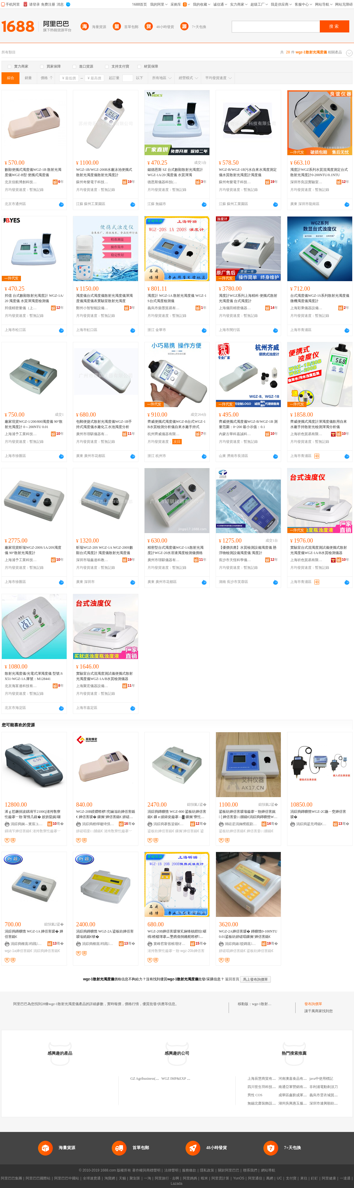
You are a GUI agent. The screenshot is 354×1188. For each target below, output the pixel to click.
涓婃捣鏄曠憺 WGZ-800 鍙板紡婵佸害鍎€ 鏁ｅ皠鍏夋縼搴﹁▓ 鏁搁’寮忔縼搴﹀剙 (177, 815)
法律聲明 (171, 1170)
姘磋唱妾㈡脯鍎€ (89, 831)
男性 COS (255, 1095)
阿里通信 (255, 1178)
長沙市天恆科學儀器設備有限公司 (235, 560)
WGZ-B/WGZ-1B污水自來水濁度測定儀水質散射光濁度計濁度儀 (248, 172)
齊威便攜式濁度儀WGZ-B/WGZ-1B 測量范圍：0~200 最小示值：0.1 (248, 424)
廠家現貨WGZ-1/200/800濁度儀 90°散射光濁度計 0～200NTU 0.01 (34, 424)
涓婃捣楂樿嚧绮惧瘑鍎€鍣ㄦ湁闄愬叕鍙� (98, 824)
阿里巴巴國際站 (38, 1178)
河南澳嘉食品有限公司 (296, 1078)
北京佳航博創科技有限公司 (21, 182)
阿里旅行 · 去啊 (167, 1178)
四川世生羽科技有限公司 (267, 1087)
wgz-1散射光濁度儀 (267, 1004)
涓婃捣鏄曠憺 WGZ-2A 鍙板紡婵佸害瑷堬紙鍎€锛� (105, 934)
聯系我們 (250, 1170)
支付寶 (291, 1178)
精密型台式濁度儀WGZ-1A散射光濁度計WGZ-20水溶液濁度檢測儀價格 (176, 550)
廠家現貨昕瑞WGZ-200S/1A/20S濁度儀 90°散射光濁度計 (33, 550)
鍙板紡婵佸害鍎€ (161, 831)
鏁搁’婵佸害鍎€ (187, 831)
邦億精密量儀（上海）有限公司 (21, 308)
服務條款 (189, 1170)
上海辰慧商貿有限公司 (265, 1078)
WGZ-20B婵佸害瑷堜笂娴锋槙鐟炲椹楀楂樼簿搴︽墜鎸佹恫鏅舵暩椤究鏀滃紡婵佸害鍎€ (177, 934)
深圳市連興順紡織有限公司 (330, 1103)
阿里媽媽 (190, 1178)
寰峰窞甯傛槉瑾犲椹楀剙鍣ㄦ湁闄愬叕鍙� (169, 944)
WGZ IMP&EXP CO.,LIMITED (184, 1078)
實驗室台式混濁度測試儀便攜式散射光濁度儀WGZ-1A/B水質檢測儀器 (318, 550)
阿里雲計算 (220, 1178)
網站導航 (268, 1170)
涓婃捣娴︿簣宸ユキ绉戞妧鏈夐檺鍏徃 (27, 824)
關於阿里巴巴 (228, 1170)
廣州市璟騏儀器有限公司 (92, 434)
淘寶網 (109, 1178)
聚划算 (135, 1178)
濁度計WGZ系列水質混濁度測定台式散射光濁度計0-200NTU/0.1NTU (319, 172)
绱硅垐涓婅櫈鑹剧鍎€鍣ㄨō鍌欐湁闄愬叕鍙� (241, 824)
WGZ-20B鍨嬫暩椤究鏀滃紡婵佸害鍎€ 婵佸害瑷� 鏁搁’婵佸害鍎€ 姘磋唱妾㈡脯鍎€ (105, 815)
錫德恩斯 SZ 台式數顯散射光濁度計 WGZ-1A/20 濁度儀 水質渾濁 (175, 172)
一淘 (147, 1178)
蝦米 (204, 1178)
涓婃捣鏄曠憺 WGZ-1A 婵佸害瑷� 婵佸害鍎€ (34, 934)
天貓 (122, 1178)
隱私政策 (207, 1170)
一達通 (345, 1178)
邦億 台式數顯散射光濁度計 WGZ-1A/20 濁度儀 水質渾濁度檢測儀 (34, 298)
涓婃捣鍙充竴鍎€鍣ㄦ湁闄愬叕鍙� (312, 824)
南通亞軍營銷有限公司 (296, 1087)
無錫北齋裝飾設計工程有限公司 (272, 1103)
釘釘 (314, 1178)
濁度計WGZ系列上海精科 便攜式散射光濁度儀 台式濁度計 (248, 298)
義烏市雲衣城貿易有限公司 (330, 1095)
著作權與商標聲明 (146, 1170)
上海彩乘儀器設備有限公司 (306, 308)
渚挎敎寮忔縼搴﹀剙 (163, 951)
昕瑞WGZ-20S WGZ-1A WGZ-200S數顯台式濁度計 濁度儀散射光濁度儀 (104, 550)
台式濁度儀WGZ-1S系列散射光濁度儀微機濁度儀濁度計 (319, 298)
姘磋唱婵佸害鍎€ (232, 951)
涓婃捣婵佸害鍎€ (46, 951)
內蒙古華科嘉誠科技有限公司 (235, 434)
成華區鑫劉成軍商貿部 (296, 1095)
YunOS (238, 1178)
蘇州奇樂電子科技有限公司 (92, 182)
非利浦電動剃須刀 (323, 1087)
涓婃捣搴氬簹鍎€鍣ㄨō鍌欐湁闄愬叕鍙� (169, 824)
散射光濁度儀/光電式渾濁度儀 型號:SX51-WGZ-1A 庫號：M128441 (34, 676)
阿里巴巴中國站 (66, 1178)
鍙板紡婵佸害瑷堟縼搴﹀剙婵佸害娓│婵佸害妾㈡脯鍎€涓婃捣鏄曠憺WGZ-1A (247, 815)
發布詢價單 (313, 1004)
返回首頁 (232, 979)
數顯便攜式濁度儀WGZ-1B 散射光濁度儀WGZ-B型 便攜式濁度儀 (33, 172)
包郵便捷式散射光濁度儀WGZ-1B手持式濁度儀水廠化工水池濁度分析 (104, 424)
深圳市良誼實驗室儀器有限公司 (306, 182)
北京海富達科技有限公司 (21, 686)
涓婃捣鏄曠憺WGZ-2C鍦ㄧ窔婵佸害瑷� (318, 814)
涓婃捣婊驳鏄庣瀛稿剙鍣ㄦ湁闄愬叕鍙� (241, 944)
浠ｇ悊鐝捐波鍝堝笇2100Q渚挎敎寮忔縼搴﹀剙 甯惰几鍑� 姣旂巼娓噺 (33, 814)
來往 (303, 1178)
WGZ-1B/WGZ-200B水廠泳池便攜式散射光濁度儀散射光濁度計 (104, 172)
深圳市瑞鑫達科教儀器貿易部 (92, 560)
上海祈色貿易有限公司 (306, 434)
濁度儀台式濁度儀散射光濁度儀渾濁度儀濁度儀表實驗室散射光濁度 (104, 298)
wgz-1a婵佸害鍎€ (18, 951)
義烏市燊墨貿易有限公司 (164, 308)
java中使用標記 (321, 1078)
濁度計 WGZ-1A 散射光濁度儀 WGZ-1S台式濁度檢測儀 (177, 298)
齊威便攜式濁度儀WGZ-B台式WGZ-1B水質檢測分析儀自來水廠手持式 (177, 424)
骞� (58, 824)
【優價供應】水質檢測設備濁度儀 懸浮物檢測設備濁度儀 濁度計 (247, 550)
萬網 (269, 1178)
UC (279, 1178)
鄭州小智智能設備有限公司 (92, 308)
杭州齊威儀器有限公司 (164, 434)
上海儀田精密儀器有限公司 (235, 308)
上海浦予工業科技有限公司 (21, 434)
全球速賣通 (92, 1178)
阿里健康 (329, 1178)
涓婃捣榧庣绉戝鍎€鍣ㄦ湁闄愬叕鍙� (27, 944)
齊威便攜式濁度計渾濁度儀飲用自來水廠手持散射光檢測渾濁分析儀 (318, 424)
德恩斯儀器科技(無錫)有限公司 (164, 182)
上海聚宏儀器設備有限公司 (92, 686)
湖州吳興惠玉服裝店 (294, 1103)
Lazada (176, 1184)
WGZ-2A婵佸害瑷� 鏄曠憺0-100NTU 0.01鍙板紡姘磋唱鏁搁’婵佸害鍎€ (248, 934)
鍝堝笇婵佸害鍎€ (18, 831)
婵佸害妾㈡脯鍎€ (260, 831)
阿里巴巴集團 (11, 1178)
